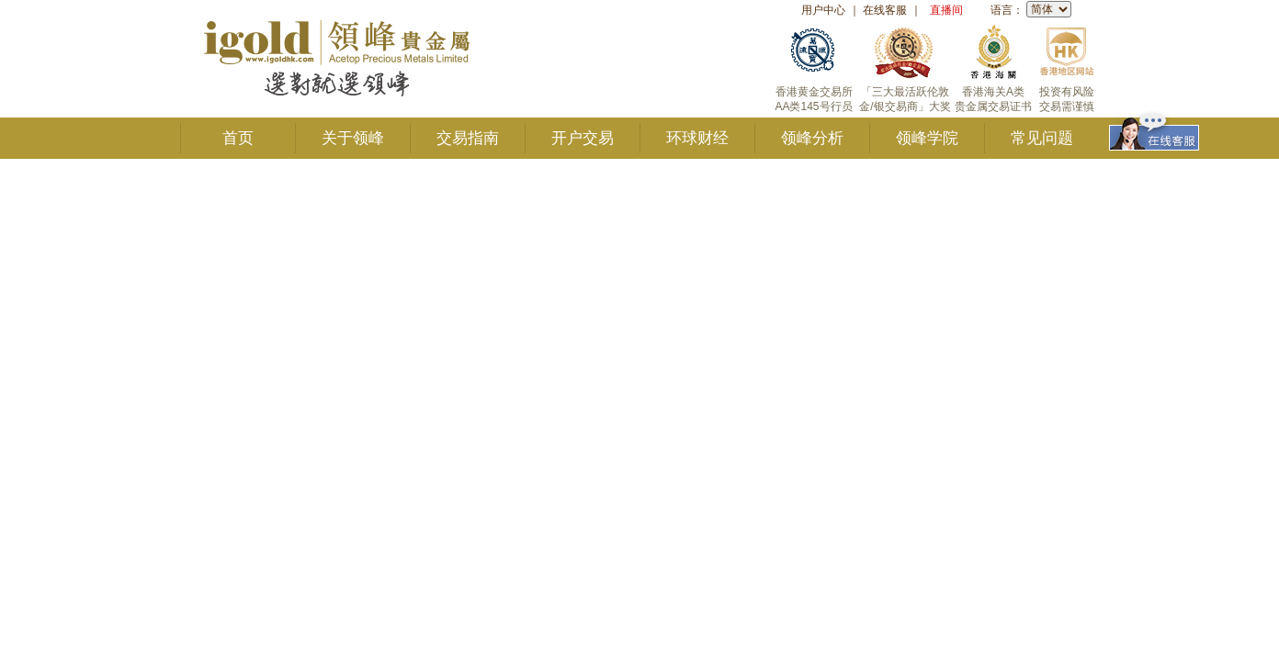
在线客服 (885, 10)
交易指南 (467, 138)
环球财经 (697, 138)
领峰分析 (812, 138)
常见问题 (1042, 138)
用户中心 (823, 10)
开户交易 (582, 138)
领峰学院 (927, 138)
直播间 (946, 10)
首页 (238, 138)
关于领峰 (353, 138)
